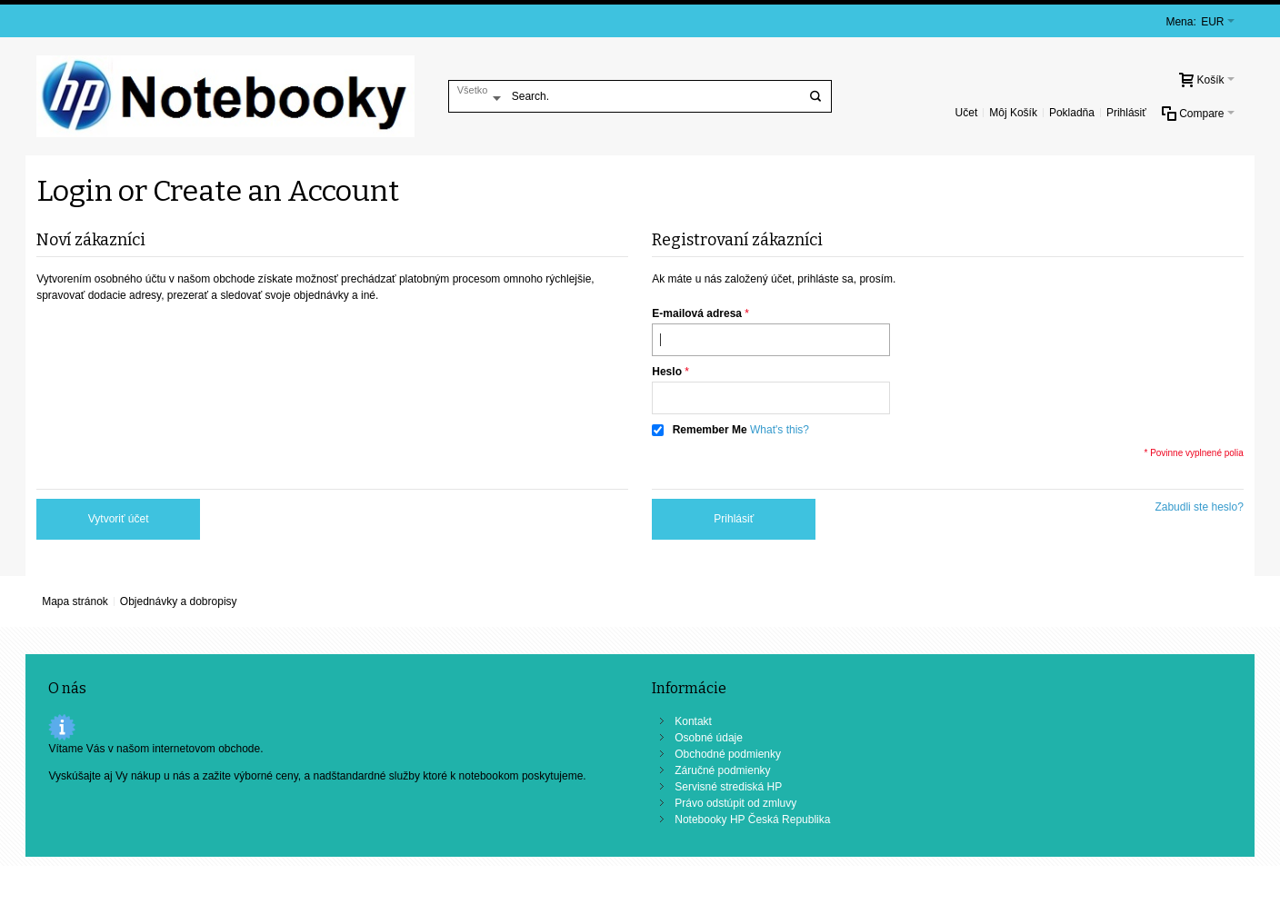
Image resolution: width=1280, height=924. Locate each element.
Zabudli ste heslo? (1199, 507)
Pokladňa (1072, 112)
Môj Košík (1013, 112)
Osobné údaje (709, 737)
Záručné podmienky (722, 770)
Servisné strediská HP (728, 786)
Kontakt (693, 721)
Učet (966, 112)
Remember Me (710, 429)
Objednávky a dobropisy (178, 601)
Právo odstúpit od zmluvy (735, 803)
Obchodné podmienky (728, 754)
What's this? (779, 429)
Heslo (667, 371)
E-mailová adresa (697, 313)
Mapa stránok (75, 601)
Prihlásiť (1126, 112)
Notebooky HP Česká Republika (752, 819)
